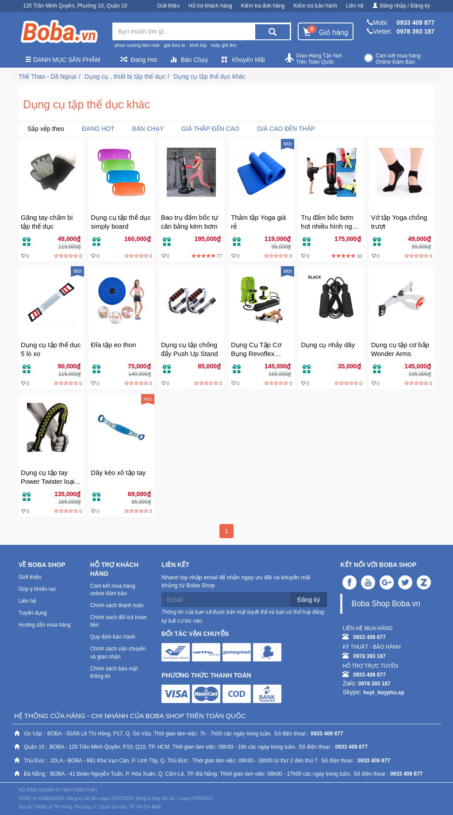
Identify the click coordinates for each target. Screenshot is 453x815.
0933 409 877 (415, 22)
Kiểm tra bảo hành (316, 6)
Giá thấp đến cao (210, 128)
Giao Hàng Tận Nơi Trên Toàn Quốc (313, 59)
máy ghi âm (223, 45)
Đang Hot (138, 59)
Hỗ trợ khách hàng (210, 6)
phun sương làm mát (137, 45)
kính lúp (198, 45)
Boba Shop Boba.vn (385, 603)
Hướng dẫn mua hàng (44, 625)
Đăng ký (308, 599)
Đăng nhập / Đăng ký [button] (401, 6)
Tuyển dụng (33, 613)
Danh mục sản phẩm (62, 59)
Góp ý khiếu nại (37, 589)
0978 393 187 (415, 31)
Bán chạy (148, 128)
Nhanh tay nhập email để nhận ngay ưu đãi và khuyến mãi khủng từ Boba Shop (235, 581)
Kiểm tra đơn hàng (263, 6)
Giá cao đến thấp (286, 128)
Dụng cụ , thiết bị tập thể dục (124, 76)
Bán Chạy (189, 59)
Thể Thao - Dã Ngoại (48, 76)
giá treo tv (174, 45)
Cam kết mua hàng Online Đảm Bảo (392, 59)
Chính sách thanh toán (117, 605)
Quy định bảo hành (112, 637)
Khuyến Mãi (243, 59)
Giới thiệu (168, 6)
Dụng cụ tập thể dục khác (209, 76)
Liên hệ (355, 6)
